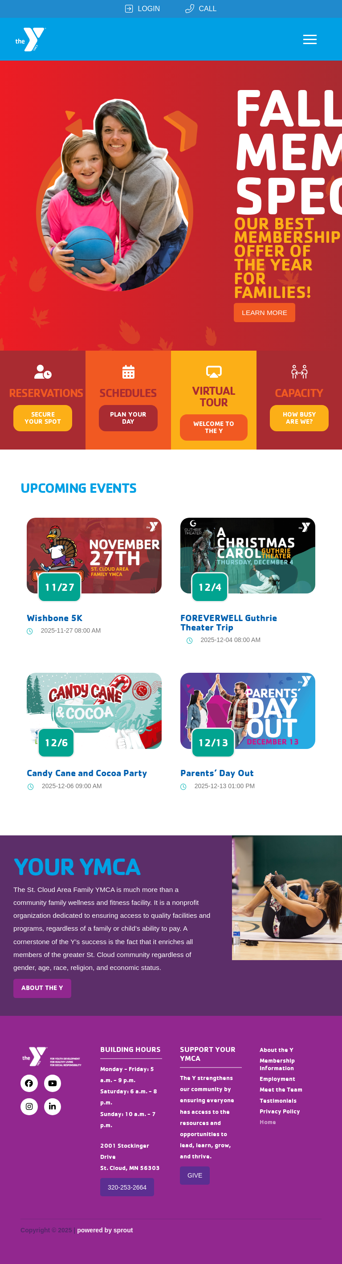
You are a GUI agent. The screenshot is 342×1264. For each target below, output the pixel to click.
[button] (310, 39)
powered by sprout (105, 1230)
